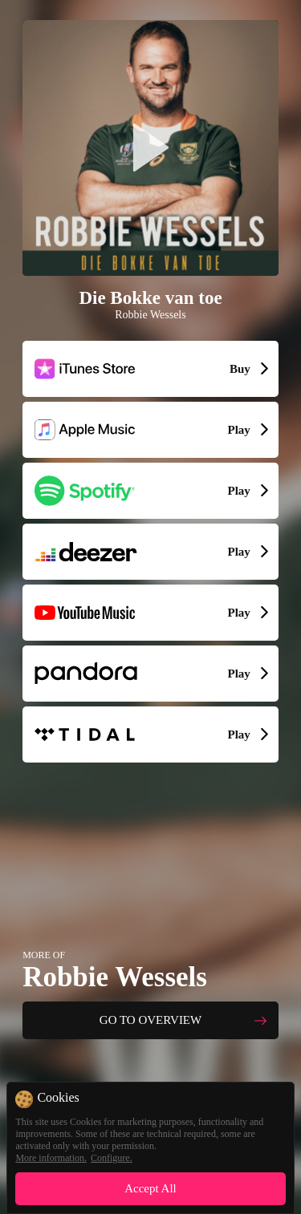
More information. (51, 1157)
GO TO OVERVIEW (150, 1020)
